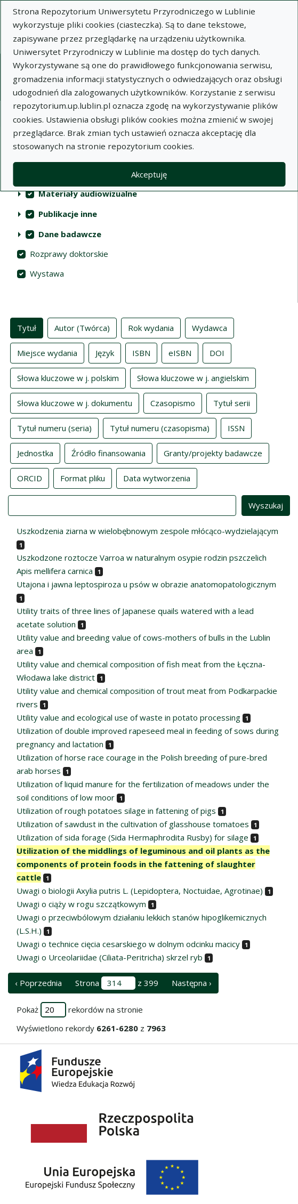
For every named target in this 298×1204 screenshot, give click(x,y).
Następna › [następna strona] (192, 982)
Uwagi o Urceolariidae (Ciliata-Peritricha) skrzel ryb (110, 957)
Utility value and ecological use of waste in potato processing (128, 717)
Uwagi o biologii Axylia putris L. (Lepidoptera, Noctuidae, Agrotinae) (140, 890)
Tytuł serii (231, 402)
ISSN (236, 427)
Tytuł (26, 327)
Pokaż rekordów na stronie (80, 1009)
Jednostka (35, 452)
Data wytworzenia (156, 477)
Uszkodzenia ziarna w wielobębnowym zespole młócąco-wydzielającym (147, 531)
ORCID (29, 477)
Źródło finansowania (108, 452)
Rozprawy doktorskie (69, 253)
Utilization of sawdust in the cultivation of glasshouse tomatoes (133, 824)
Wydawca (209, 327)
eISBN (179, 352)
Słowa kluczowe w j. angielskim (193, 377)
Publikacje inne (67, 213)
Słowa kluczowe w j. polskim (68, 377)
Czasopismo (172, 402)
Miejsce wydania (47, 352)
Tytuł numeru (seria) (54, 427)
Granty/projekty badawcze (213, 452)
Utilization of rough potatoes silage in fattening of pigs (116, 810)
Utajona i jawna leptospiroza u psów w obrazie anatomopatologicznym (146, 584)
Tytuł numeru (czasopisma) (160, 427)
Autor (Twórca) (82, 327)
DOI (217, 352)
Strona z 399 (116, 983)
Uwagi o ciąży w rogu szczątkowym (81, 904)
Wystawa (47, 273)
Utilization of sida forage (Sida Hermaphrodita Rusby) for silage (132, 837)
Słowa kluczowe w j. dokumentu (74, 402)
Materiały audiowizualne (87, 193)
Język (104, 352)
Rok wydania (151, 327)
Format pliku (82, 477)
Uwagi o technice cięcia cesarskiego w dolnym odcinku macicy (128, 944)
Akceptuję (149, 174)
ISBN (141, 352)
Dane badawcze (69, 234)
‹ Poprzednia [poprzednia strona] (38, 982)
